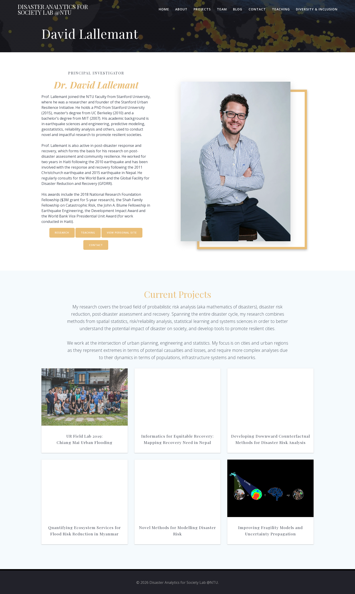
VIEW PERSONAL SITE (123, 233)
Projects (202, 9)
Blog (237, 9)
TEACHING (87, 233)
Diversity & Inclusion (317, 9)
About (181, 9)
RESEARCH (60, 233)
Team (222, 9)
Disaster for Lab (53, 9)
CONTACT (96, 246)
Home (164, 9)
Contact (257, 9)
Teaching (281, 9)
